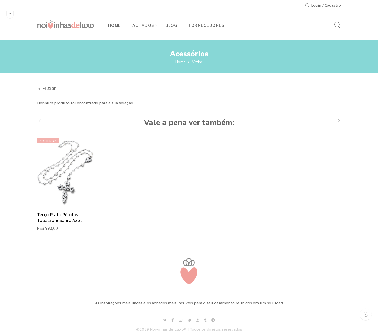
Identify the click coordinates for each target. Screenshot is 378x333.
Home (180, 61)
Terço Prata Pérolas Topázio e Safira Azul (59, 217)
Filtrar (46, 88)
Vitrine (197, 61)
